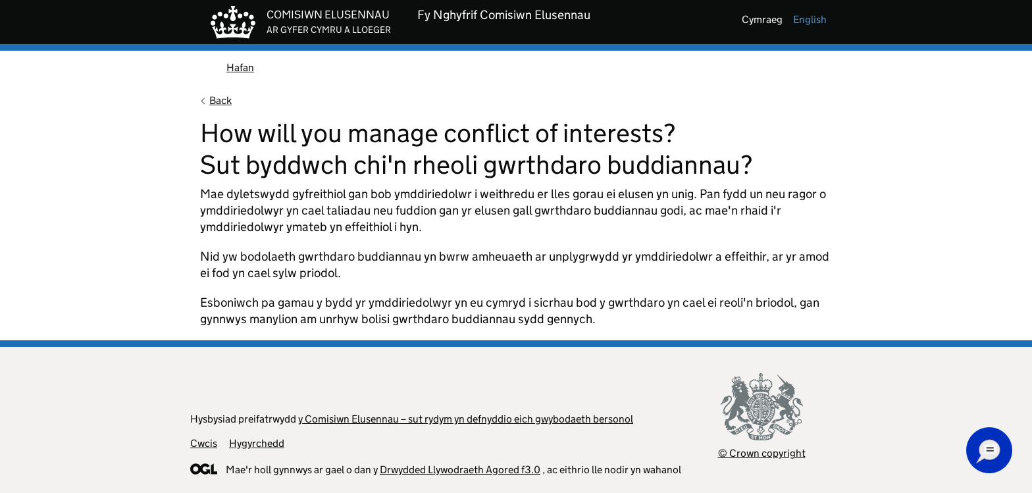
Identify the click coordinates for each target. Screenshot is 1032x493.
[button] (989, 450)
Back (220, 100)
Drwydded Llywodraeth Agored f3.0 (460, 469)
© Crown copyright (762, 453)
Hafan (240, 67)
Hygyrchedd (256, 443)
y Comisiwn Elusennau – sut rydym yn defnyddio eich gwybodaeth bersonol (465, 419)
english (810, 19)
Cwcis (203, 443)
